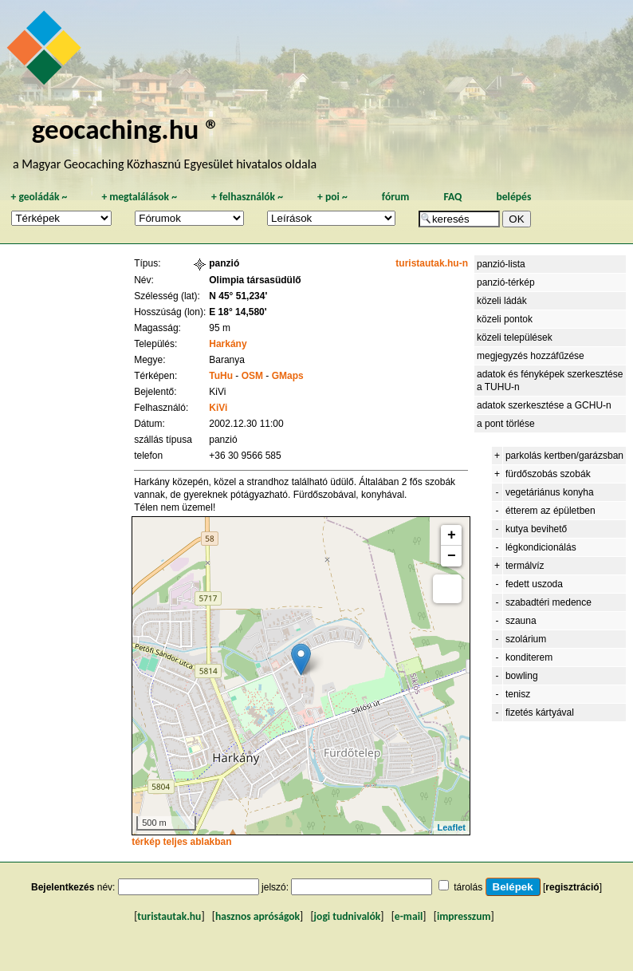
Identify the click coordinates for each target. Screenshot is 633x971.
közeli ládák (502, 300)
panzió (224, 263)
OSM (252, 375)
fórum (396, 196)
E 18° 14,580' (237, 312)
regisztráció (572, 887)
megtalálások (139, 196)
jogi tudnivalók (347, 916)
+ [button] (451, 535)
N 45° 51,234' (238, 296)
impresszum (464, 916)
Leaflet (452, 827)
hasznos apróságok (257, 916)
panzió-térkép (506, 282)
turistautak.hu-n (431, 263)
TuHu (221, 375)
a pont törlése (506, 423)
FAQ (452, 196)
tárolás (468, 887)
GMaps (288, 375)
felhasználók (247, 196)
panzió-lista (501, 264)
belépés (513, 196)
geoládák (38, 196)
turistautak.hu (169, 916)
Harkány (227, 343)
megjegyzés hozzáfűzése (530, 355)
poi (332, 196)
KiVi (218, 407)
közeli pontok (505, 319)
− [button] (451, 556)
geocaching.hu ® (126, 129)
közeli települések (514, 337)
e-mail (409, 916)
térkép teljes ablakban (181, 841)
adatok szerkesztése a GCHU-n (544, 405)
